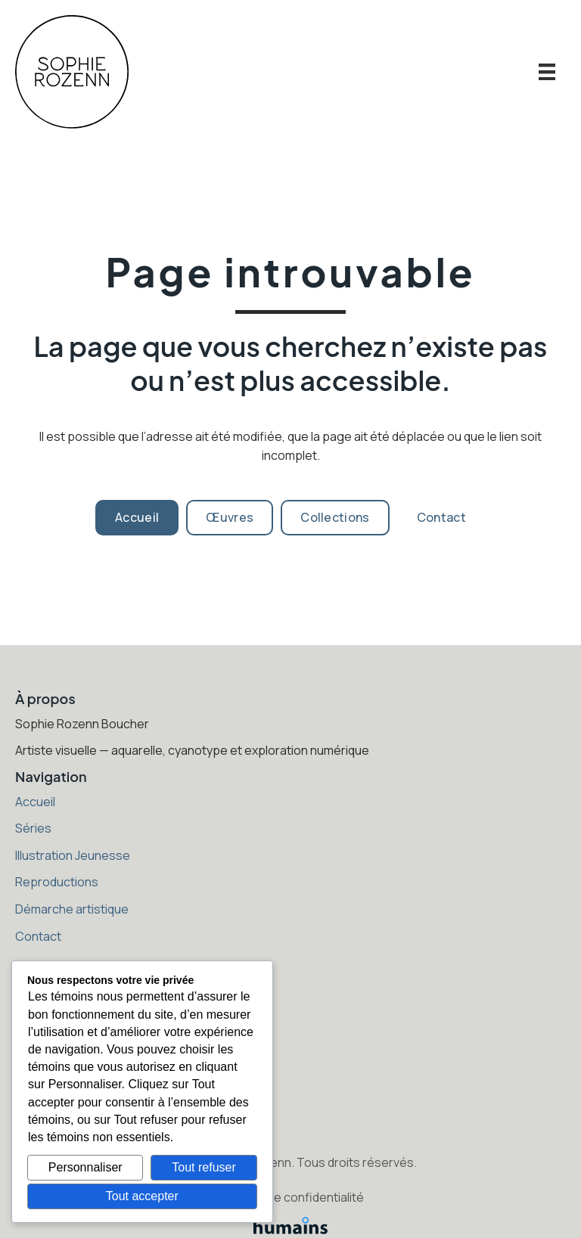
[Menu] (547, 72)
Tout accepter (142, 1196)
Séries (33, 828)
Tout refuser (203, 1167)
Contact (38, 936)
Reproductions (56, 881)
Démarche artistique (72, 909)
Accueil (35, 801)
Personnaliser (85, 1167)
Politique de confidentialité (290, 1197)
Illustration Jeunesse (72, 855)
